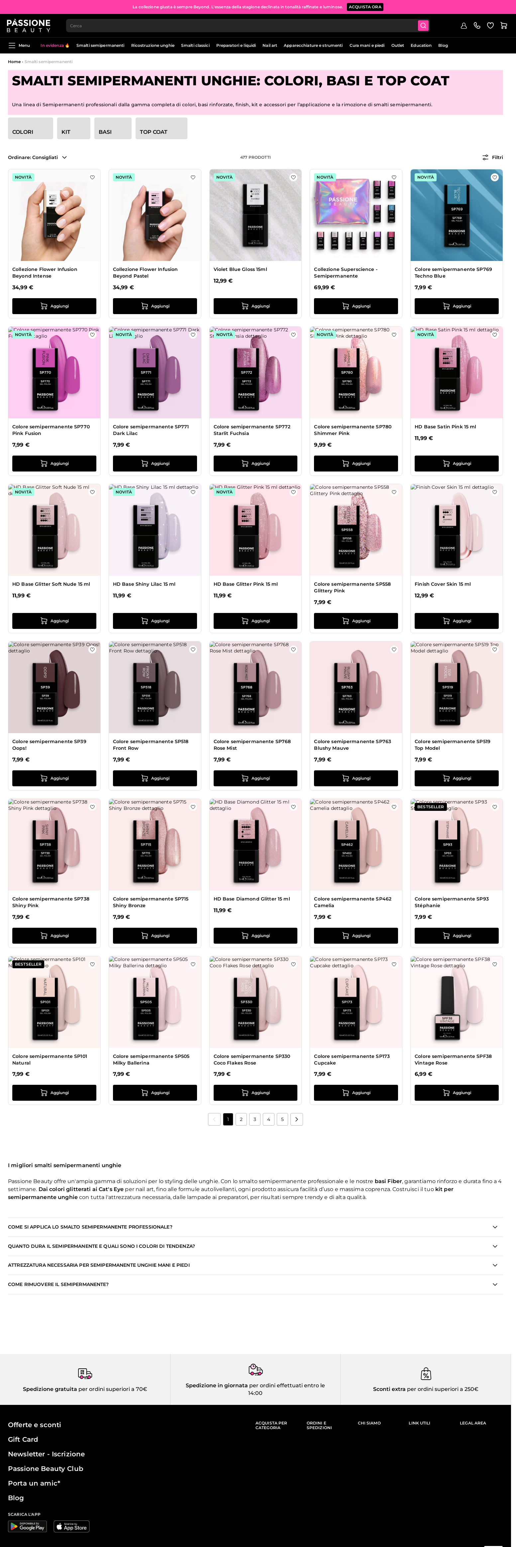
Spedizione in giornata (217, 1385)
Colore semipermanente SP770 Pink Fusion (51, 430)
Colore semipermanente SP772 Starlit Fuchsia (252, 430)
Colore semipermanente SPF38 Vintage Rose (453, 1059)
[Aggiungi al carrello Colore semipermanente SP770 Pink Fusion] (54, 464)
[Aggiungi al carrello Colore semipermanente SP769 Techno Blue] (457, 306)
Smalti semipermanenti (100, 45)
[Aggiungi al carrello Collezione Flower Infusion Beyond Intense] (54, 306)
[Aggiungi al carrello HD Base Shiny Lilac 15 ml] (155, 621)
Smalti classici (195, 45)
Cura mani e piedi (367, 45)
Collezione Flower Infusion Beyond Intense (44, 272)
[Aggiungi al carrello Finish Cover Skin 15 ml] (457, 621)
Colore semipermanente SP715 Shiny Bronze (151, 902)
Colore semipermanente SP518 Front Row (151, 744)
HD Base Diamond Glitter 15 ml (252, 899)
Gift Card (23, 1439)
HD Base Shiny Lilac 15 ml (144, 584)
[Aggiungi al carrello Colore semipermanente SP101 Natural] (54, 1093)
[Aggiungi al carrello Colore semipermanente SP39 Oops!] (54, 778)
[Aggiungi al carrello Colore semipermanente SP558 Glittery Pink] (356, 621)
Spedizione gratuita (50, 1389)
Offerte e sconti (34, 1425)
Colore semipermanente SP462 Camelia (352, 902)
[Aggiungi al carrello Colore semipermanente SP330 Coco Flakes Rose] (256, 1093)
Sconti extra (389, 1389)
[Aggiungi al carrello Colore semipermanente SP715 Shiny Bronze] (155, 936)
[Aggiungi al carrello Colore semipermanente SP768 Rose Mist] (256, 778)
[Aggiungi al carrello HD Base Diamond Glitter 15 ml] (256, 936)
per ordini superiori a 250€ (442, 1389)
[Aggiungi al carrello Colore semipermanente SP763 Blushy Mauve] (356, 778)
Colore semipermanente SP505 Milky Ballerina (151, 1059)
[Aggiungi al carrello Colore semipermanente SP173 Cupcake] (356, 1093)
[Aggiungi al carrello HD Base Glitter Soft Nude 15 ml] (54, 621)
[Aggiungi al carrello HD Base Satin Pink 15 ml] (457, 464)
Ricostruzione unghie (152, 45)
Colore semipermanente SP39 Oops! (49, 744)
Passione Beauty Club (45, 1469)
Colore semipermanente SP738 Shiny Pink (50, 902)
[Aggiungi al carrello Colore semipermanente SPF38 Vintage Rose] (457, 1093)
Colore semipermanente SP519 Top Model (452, 744)
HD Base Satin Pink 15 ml (445, 427)
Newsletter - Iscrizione (46, 1454)
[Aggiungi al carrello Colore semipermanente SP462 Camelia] (356, 936)
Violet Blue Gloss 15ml (240, 269)
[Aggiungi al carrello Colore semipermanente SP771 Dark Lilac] (155, 464)
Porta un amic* (34, 1483)
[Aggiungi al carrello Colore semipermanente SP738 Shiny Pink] (54, 936)
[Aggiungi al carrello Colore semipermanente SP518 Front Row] (155, 778)
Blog (443, 45)
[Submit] (425, 25)
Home (14, 61)
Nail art (269, 45)
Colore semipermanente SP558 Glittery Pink (352, 587)
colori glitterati (70, 1189)
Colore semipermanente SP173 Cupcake (352, 1059)
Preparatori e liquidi (236, 45)
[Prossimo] (296, 1119)
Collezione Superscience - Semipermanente (345, 272)
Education (421, 45)
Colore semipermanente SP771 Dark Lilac (151, 430)
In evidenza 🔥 (55, 45)
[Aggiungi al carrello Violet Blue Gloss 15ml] (256, 306)
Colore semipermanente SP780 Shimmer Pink (352, 430)
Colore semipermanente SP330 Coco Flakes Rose (252, 1059)
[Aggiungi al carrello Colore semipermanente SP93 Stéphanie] (457, 936)
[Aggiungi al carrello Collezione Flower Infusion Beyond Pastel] (155, 306)
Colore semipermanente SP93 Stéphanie (452, 902)
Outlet (397, 45)
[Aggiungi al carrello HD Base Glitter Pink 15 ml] (256, 621)
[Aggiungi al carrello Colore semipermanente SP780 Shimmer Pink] (356, 464)
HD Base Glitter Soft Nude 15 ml (51, 584)
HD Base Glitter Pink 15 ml (246, 584)
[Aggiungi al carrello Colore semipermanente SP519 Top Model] (457, 778)
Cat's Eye (111, 1189)
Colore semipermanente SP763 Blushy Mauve (352, 744)
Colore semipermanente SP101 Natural (49, 1059)
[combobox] (249, 25)
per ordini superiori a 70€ (112, 1389)
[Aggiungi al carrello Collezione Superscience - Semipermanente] (356, 306)
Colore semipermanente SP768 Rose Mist (252, 744)
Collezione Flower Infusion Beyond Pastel (145, 272)
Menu (19, 45)
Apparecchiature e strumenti (313, 45)
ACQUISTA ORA (365, 6)
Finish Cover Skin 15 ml (443, 584)
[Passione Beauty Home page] (29, 25)
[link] (214, 1119)
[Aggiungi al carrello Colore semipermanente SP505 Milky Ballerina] (155, 1093)
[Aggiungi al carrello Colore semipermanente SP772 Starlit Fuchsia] (256, 464)
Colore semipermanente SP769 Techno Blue (453, 272)
